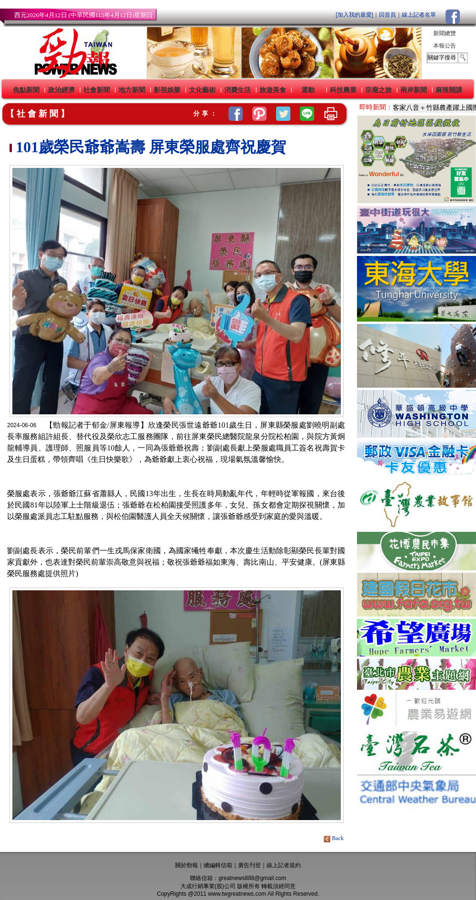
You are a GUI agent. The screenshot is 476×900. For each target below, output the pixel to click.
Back (334, 838)
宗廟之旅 (378, 90)
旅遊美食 (272, 90)
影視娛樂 (167, 90)
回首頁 (387, 14)
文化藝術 (202, 90)
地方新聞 (132, 90)
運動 (308, 90)
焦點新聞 (26, 90)
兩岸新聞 (413, 90)
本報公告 (444, 45)
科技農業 (343, 90)
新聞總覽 (444, 33)
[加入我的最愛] (354, 14)
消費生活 (237, 90)
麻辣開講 (449, 90)
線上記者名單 (419, 14)
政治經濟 (61, 90)
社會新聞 (96, 90)
